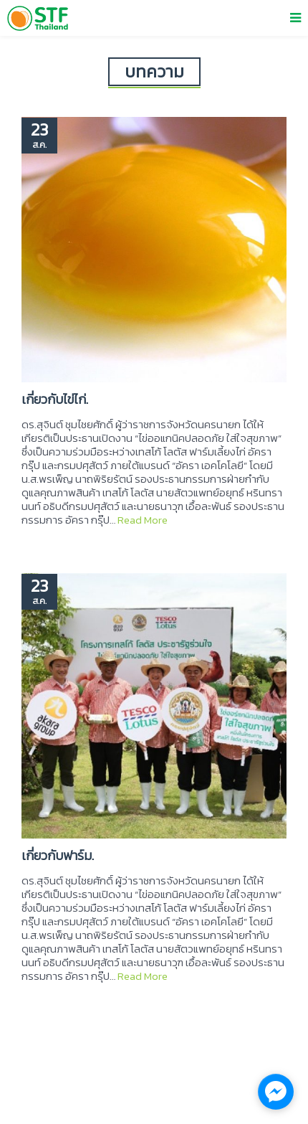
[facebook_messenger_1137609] (276, 1092)
